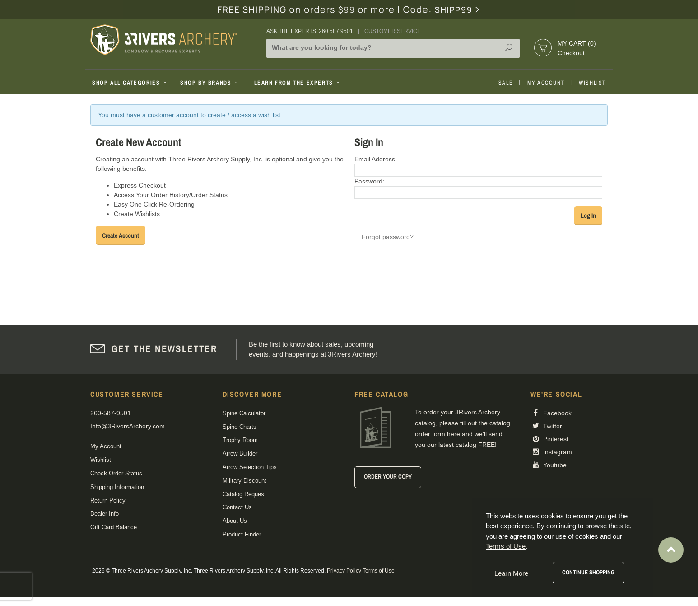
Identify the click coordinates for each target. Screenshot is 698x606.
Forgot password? (388, 236)
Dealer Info (104, 513)
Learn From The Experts (297, 82)
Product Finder (242, 534)
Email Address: (375, 159)
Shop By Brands (210, 82)
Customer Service (392, 31)
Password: (369, 181)
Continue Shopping (588, 572)
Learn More (511, 573)
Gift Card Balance (113, 527)
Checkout (571, 52)
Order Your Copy (388, 476)
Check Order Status (116, 473)
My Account (545, 82)
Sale (505, 82)
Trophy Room (240, 440)
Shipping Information (117, 487)
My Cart (577, 43)
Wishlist (592, 82)
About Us (235, 520)
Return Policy (108, 500)
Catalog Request (244, 494)
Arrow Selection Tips (250, 467)
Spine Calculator (244, 413)
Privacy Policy (344, 571)
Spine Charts (239, 426)
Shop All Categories (130, 82)
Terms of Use (379, 571)
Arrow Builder (240, 453)
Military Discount (244, 480)
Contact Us (237, 507)
